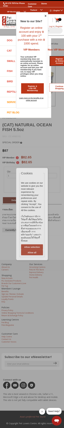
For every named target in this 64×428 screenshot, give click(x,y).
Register (59, 26)
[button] (45, 15)
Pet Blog (13, 112)
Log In (51, 26)
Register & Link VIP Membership (32, 88)
